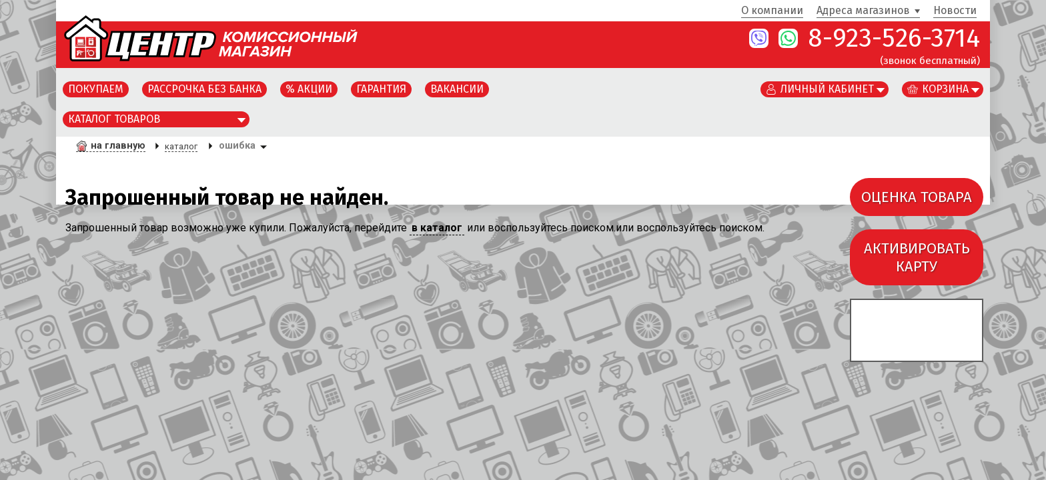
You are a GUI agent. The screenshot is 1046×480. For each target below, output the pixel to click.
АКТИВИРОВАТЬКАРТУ (917, 257)
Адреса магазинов (863, 11)
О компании (772, 11)
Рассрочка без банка (204, 89)
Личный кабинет (827, 89)
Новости (955, 11)
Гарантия (381, 89)
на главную (118, 145)
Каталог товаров (114, 119)
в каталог (437, 227)
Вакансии (457, 89)
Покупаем (95, 89)
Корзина (945, 89)
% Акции (309, 89)
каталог (181, 146)
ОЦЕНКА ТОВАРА (916, 197)
